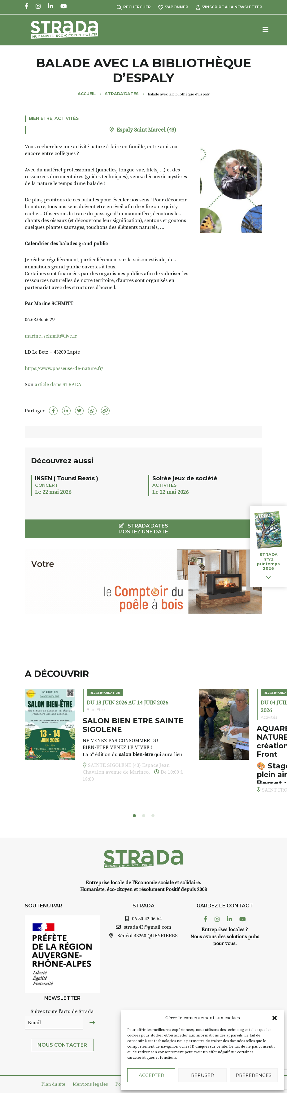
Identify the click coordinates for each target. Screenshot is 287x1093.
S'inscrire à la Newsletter (229, 7)
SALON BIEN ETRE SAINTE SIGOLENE (133, 725)
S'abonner (173, 7)
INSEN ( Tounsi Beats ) (66, 478)
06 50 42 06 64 (147, 919)
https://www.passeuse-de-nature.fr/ (64, 368)
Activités (66, 118)
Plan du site (53, 1084)
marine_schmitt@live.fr (51, 336)
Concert (46, 485)
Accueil (87, 93)
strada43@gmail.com (147, 927)
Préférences (254, 1075)
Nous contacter (62, 1045)
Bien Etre (40, 118)
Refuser (202, 1075)
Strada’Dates (122, 93)
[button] (275, 1018)
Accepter (151, 1075)
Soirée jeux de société (184, 478)
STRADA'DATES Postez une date (143, 529)
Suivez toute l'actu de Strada (62, 1011)
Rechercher (134, 7)
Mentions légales (90, 1084)
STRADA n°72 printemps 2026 (268, 561)
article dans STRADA (57, 384)
